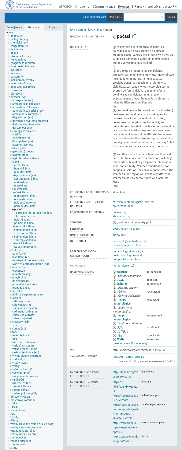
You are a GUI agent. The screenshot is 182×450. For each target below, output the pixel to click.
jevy (72, 29)
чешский (114, 17)
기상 (120, 335)
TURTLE (128, 356)
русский (168, 6)
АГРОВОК (65, 6)
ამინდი (121, 291)
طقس (120, 279)
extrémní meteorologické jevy (131, 202)
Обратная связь (103, 6)
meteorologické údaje (126, 251)
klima (99, 29)
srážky (116, 235)
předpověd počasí (123, 259)
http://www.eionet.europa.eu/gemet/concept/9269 (125, 427)
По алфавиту (14, 27)
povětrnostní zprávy (125, 255)
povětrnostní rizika (124, 228)
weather (122, 272)
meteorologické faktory (127, 241)
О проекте (82, 6)
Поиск (171, 17)
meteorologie (121, 265)
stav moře (119, 216)
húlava (117, 212)
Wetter (121, 339)
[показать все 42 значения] (130, 343)
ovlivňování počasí (124, 245)
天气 (120, 327)
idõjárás (122, 283)
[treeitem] (12, 32)
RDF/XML (118, 356)
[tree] (34, 240)
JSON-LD (139, 356)
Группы (53, 27)
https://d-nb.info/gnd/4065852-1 (125, 387)
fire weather (120, 206)
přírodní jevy (85, 29)
